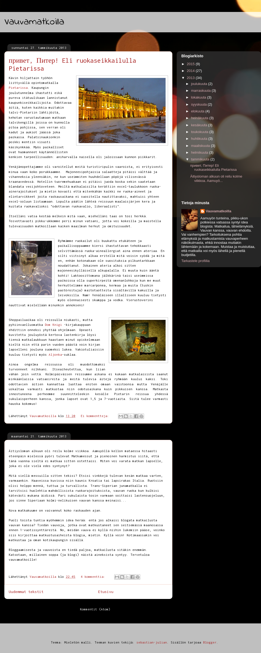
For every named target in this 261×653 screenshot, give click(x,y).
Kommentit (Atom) (95, 609)
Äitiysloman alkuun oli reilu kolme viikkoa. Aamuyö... (216, 178)
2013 (191, 78)
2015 (191, 64)
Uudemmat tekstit (26, 591)
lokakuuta (199, 97)
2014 (191, 71)
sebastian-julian (151, 642)
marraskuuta (201, 91)
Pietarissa (18, 87)
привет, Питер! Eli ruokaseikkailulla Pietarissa (213, 167)
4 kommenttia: (94, 576)
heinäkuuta (200, 118)
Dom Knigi (53, 324)
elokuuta (198, 111)
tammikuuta (200, 159)
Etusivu (105, 591)
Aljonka (55, 354)
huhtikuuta (200, 139)
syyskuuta (199, 104)
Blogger (209, 642)
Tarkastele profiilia (195, 261)
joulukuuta (199, 84)
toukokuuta (200, 132)
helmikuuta (200, 152)
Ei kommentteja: (96, 416)
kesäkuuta (199, 125)
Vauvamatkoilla (34, 22)
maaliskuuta (201, 146)
